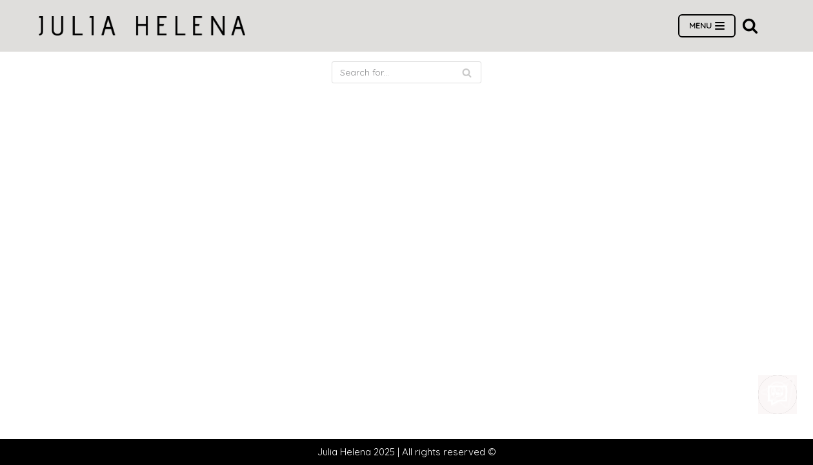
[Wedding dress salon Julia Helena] (142, 26)
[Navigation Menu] (707, 25)
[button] (750, 25)
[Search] (406, 72)
